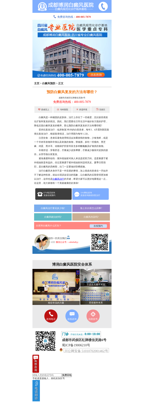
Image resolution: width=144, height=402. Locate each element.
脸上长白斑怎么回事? (91, 208)
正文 (60, 83)
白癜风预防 (48, 83)
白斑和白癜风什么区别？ (48, 225)
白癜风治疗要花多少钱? (53, 208)
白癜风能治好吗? (52, 217)
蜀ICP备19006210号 (76, 345)
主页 (36, 83)
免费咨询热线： (72, 16)
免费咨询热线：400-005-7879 (72, 101)
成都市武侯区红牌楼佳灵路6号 (72, 98)
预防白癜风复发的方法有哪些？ (72, 92)
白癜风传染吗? (91, 217)
